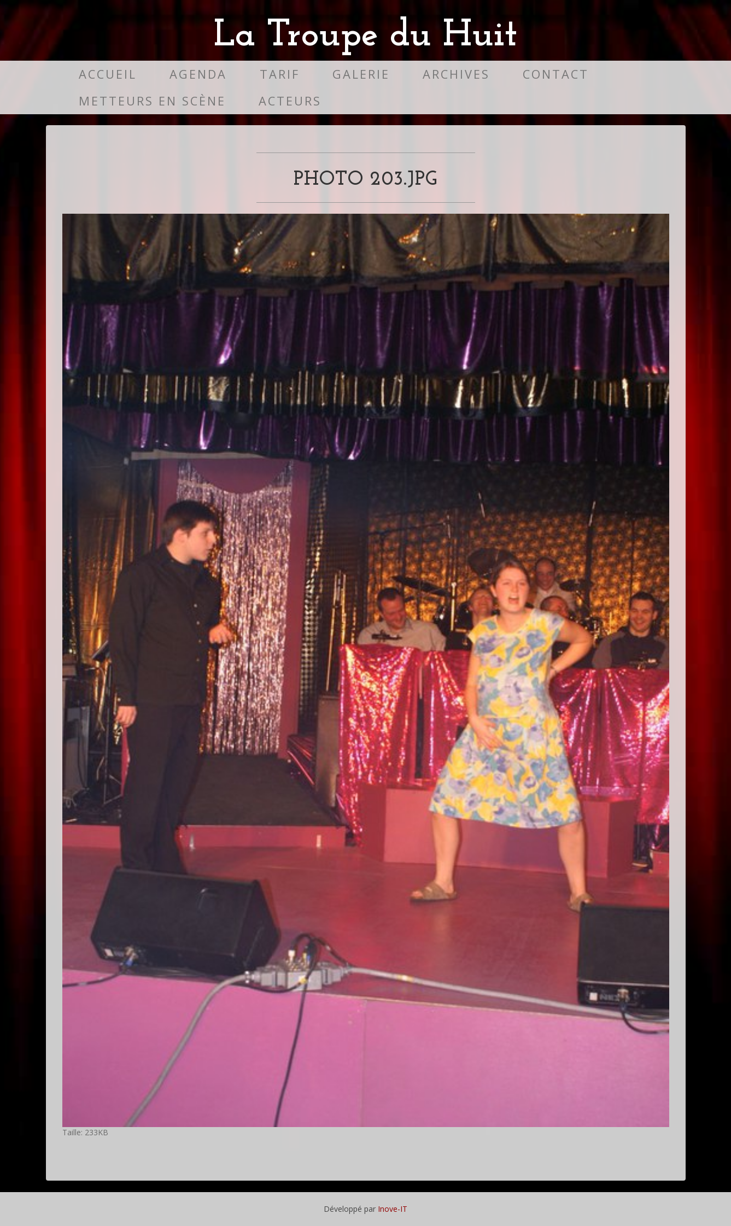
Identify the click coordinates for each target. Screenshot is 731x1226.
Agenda (198, 74)
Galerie (361, 74)
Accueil (108, 74)
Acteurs (290, 101)
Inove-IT (392, 1209)
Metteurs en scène (152, 101)
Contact (556, 74)
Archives (456, 74)
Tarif (280, 74)
